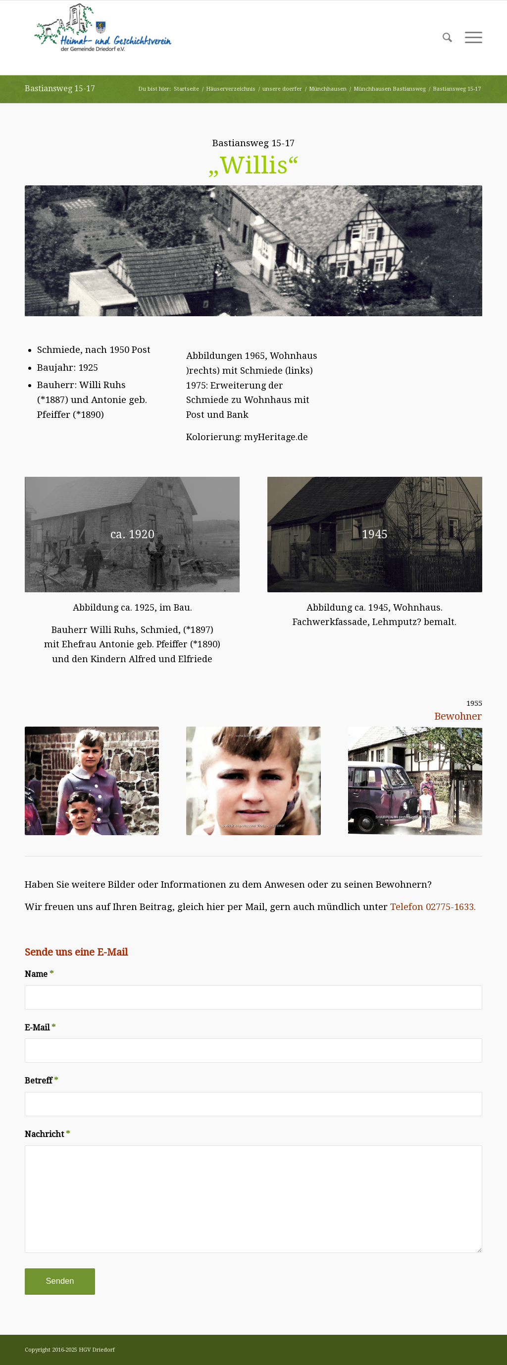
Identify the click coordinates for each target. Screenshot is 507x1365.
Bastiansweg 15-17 (60, 88)
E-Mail (40, 1027)
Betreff (41, 1080)
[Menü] (470, 37)
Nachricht (47, 1134)
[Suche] (447, 37)
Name (39, 974)
